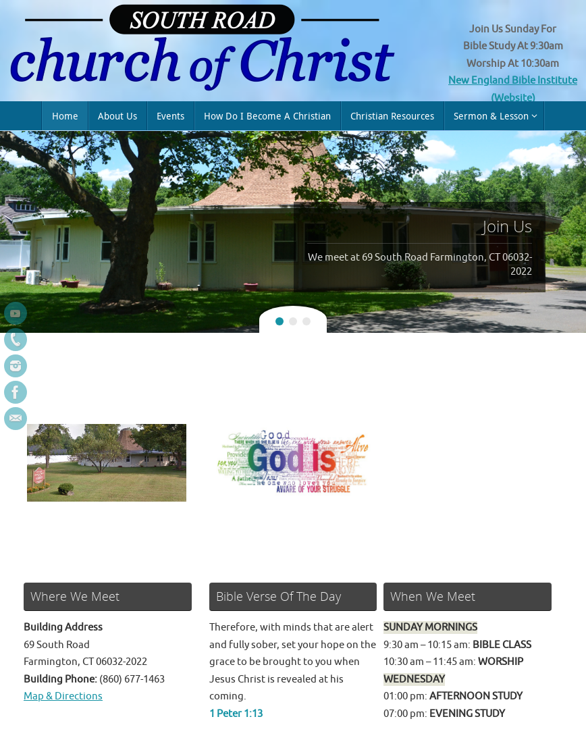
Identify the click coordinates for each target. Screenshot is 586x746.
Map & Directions (63, 696)
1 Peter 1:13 (236, 714)
